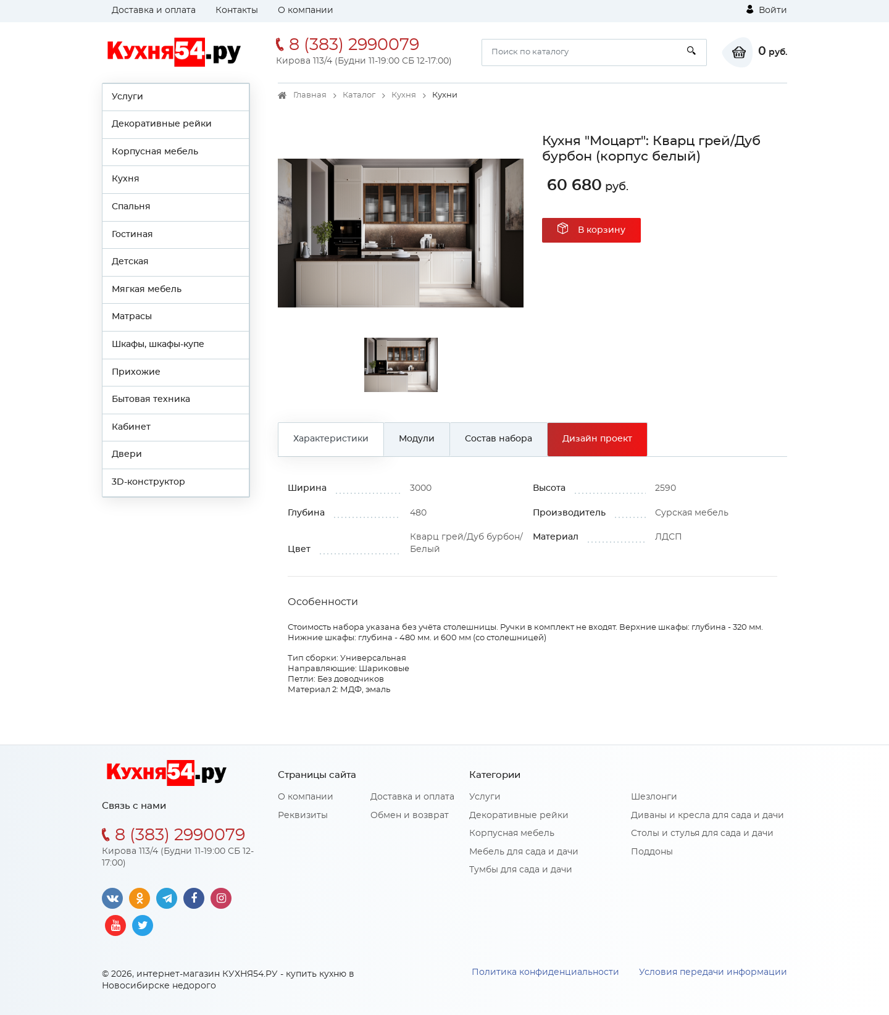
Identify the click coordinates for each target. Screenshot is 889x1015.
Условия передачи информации (713, 972)
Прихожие (136, 372)
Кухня (126, 179)
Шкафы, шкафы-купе (158, 344)
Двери (127, 454)
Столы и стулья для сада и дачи (702, 833)
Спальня (131, 207)
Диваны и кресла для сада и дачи (707, 815)
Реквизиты (303, 815)
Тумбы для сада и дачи (520, 870)
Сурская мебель (691, 513)
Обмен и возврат (409, 815)
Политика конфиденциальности (545, 972)
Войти (766, 10)
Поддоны (652, 852)
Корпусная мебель (155, 152)
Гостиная (132, 234)
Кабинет (131, 427)
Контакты (236, 10)
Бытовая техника (151, 399)
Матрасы (132, 316)
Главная (310, 95)
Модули (417, 439)
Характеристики (331, 439)
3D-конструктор (148, 482)
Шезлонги (654, 797)
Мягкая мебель (147, 289)
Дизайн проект (597, 439)
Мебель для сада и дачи (523, 852)
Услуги (127, 97)
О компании (305, 10)
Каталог (359, 95)
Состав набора (498, 439)
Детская (130, 261)
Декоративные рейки (162, 124)
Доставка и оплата (154, 10)
